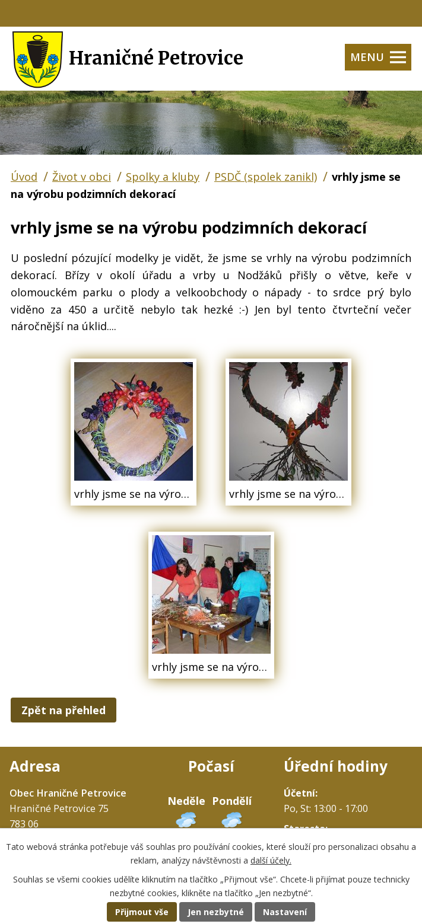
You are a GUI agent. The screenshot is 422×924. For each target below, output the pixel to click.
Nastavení (285, 911)
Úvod (24, 177)
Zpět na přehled (63, 710)
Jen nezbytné (216, 911)
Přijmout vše (142, 911)
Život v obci (81, 177)
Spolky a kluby (162, 177)
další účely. (270, 860)
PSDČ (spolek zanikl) (265, 177)
